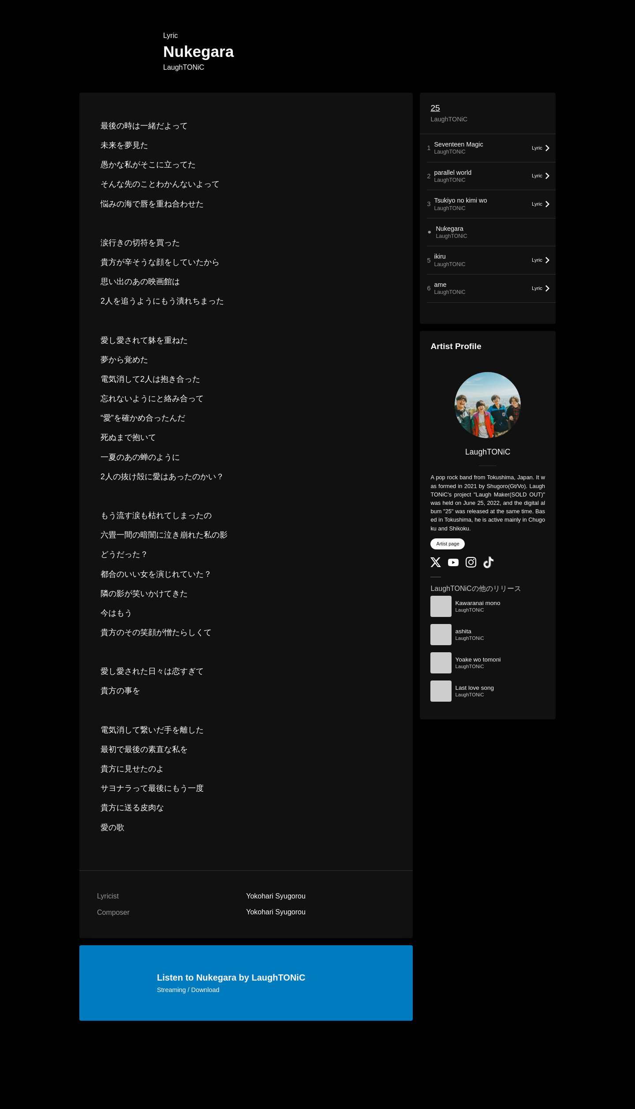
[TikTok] (488, 566)
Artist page (447, 543)
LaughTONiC (183, 67)
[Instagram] (471, 565)
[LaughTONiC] (487, 405)
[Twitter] (435, 565)
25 (435, 108)
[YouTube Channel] (453, 564)
